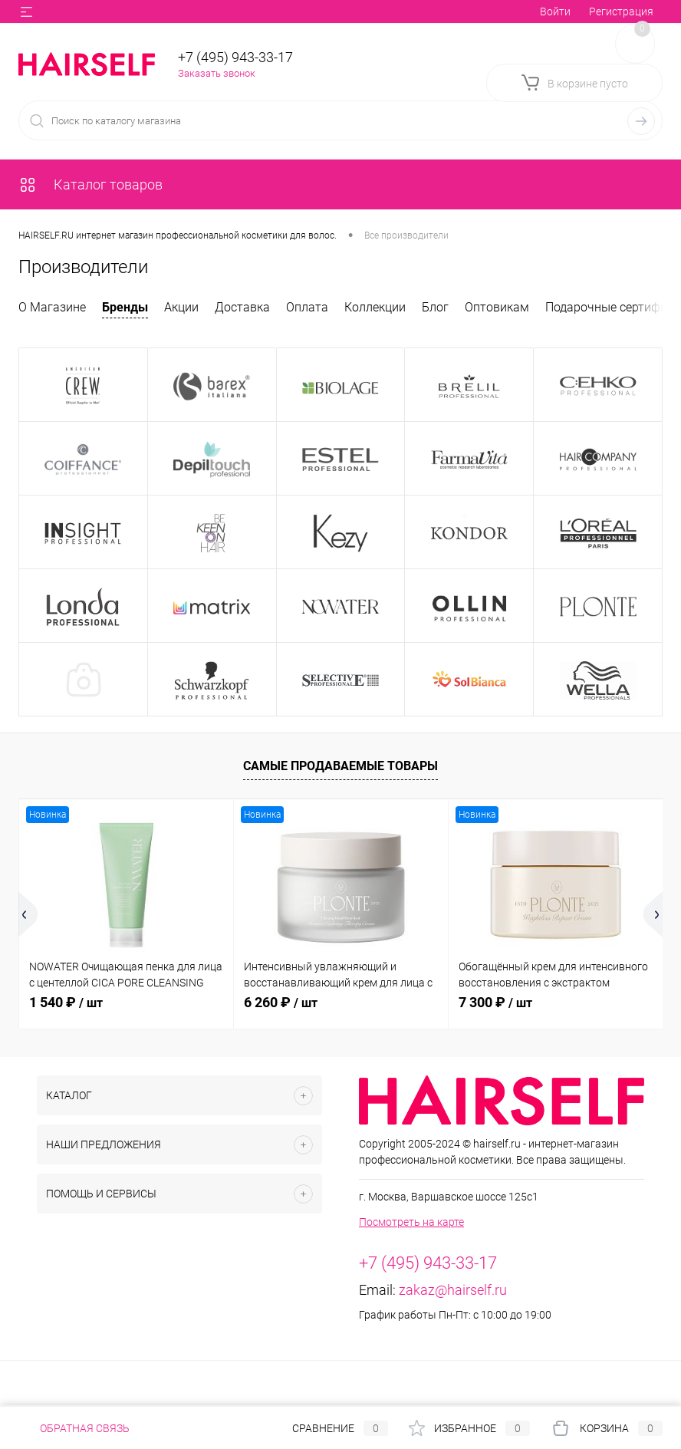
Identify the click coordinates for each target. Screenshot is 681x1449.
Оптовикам (497, 307)
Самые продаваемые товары (340, 766)
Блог (435, 307)
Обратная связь (74, 1428)
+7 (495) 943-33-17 (235, 57)
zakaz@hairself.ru (453, 1290)
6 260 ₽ (280, 1002)
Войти (555, 11)
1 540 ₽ (66, 1002)
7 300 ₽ (495, 1002)
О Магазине (52, 307)
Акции (181, 307)
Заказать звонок (216, 73)
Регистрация (621, 11)
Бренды (125, 307)
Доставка (242, 307)
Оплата (307, 307)
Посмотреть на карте (411, 1222)
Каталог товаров (90, 184)
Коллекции (375, 307)
